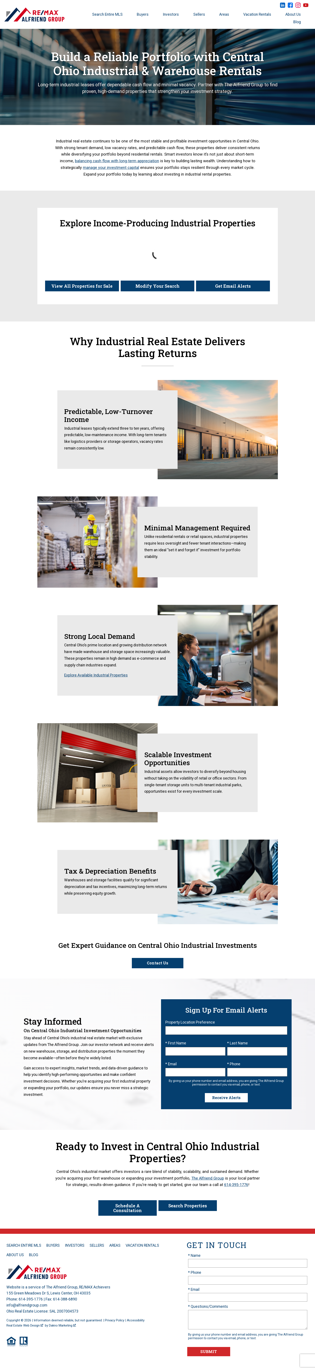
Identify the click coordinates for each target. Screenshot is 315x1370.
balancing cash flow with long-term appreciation (117, 161)
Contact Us (157, 963)
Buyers (53, 1245)
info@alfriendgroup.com (26, 1305)
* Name (194, 1255)
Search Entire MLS (23, 1245)
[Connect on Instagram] (298, 6)
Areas (114, 1245)
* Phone (233, 1064)
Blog (33, 1255)
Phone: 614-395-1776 (24, 1299)
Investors (74, 1245)
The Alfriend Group (207, 1178)
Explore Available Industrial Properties (96, 675)
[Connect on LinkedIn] (282, 6)
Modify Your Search (157, 286)
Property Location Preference (190, 1022)
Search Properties (187, 1205)
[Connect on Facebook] (290, 6)
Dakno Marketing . (62, 1325)
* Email (171, 1064)
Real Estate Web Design (24, 1325)
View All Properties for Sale (82, 286)
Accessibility (136, 1320)
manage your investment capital (111, 167)
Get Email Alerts (233, 286)
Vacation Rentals (142, 1245)
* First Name (175, 1043)
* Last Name (237, 1043)
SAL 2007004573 (63, 1311)
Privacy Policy (114, 1320)
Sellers (97, 1245)
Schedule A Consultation (127, 1208)
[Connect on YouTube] (305, 6)
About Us (15, 1255)
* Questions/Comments (208, 1306)
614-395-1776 (236, 1184)
